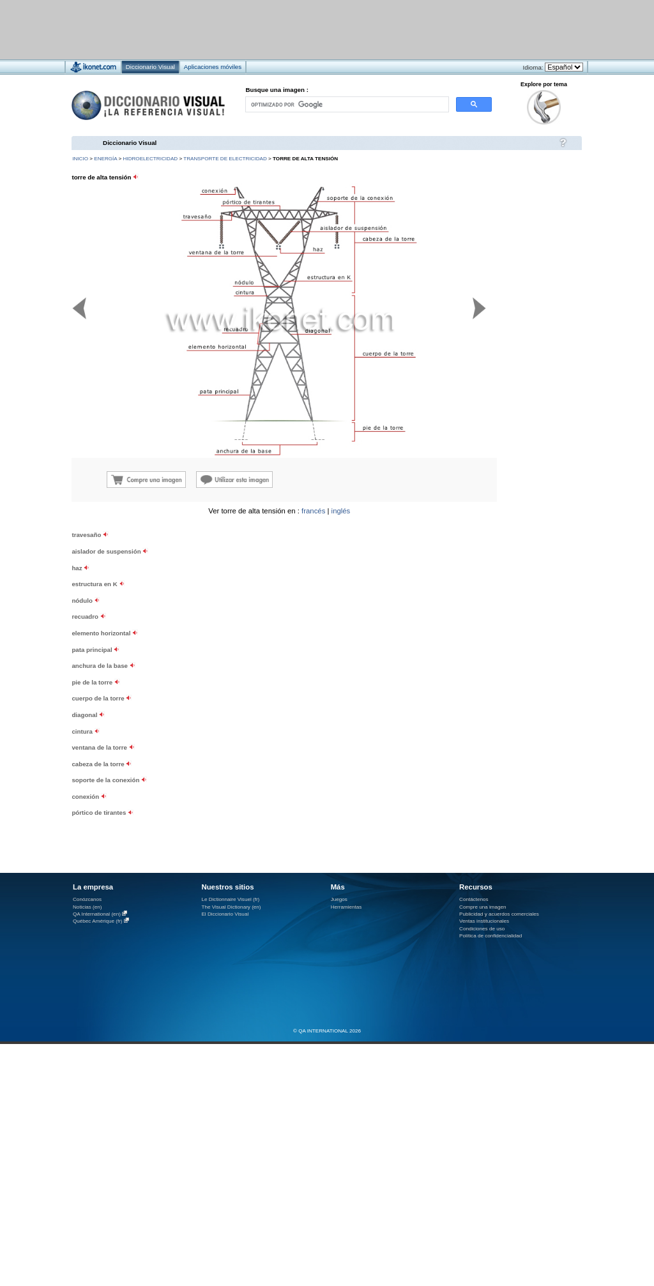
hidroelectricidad (150, 159)
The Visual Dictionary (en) (231, 907)
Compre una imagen (482, 907)
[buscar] (346, 104)
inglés (341, 511)
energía (105, 159)
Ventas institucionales (484, 921)
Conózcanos (87, 899)
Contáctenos (474, 899)
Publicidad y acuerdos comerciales (499, 914)
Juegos (339, 899)
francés (313, 511)
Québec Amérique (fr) (98, 921)
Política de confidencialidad (490, 936)
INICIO (80, 159)
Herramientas (346, 907)
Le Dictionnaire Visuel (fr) (230, 899)
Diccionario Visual (129, 142)
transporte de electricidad (225, 159)
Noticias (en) (87, 907)
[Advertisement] (504, 587)
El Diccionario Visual (224, 914)
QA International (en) (97, 914)
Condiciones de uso (482, 929)
